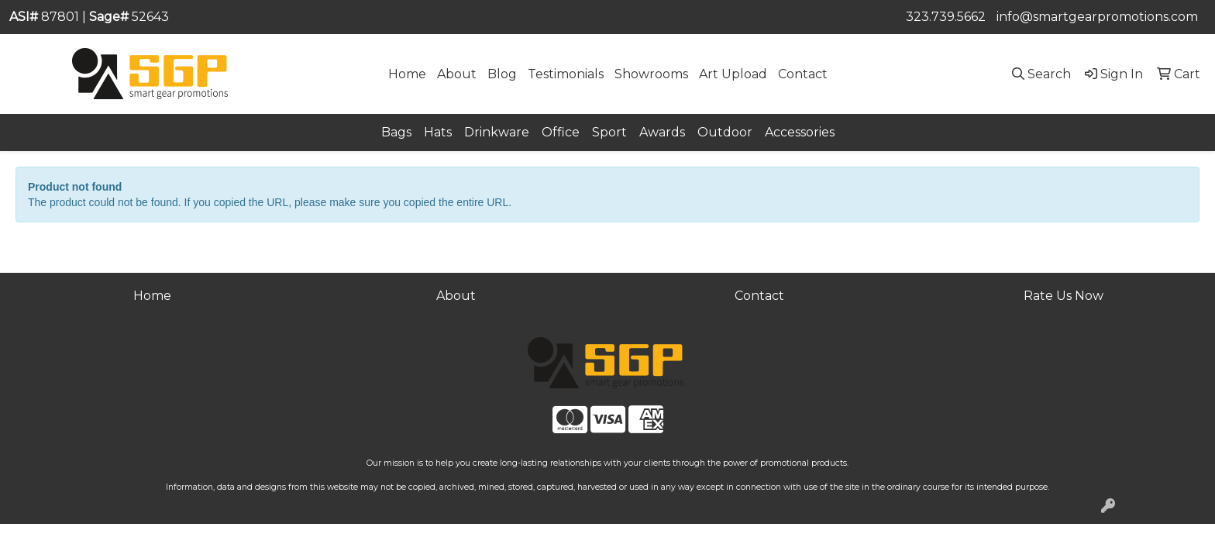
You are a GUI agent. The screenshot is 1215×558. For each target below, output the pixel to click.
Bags (396, 132)
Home (407, 74)
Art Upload (733, 74)
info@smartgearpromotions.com (1097, 16)
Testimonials (566, 74)
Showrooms (651, 74)
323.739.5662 (946, 16)
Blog (502, 74)
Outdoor (724, 132)
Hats (438, 132)
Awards (662, 132)
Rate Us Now (1063, 295)
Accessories (800, 132)
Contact (803, 74)
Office (561, 132)
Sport (609, 132)
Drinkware (496, 132)
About (457, 74)
